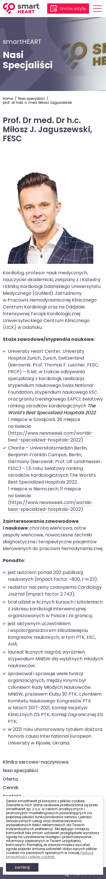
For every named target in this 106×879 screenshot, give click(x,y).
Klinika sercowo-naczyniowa (35, 762)
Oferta (10, 779)
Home (8, 98)
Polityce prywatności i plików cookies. (49, 854)
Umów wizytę (73, 8)
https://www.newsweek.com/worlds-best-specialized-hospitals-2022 (50, 436)
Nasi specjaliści (31, 98)
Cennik (11, 787)
